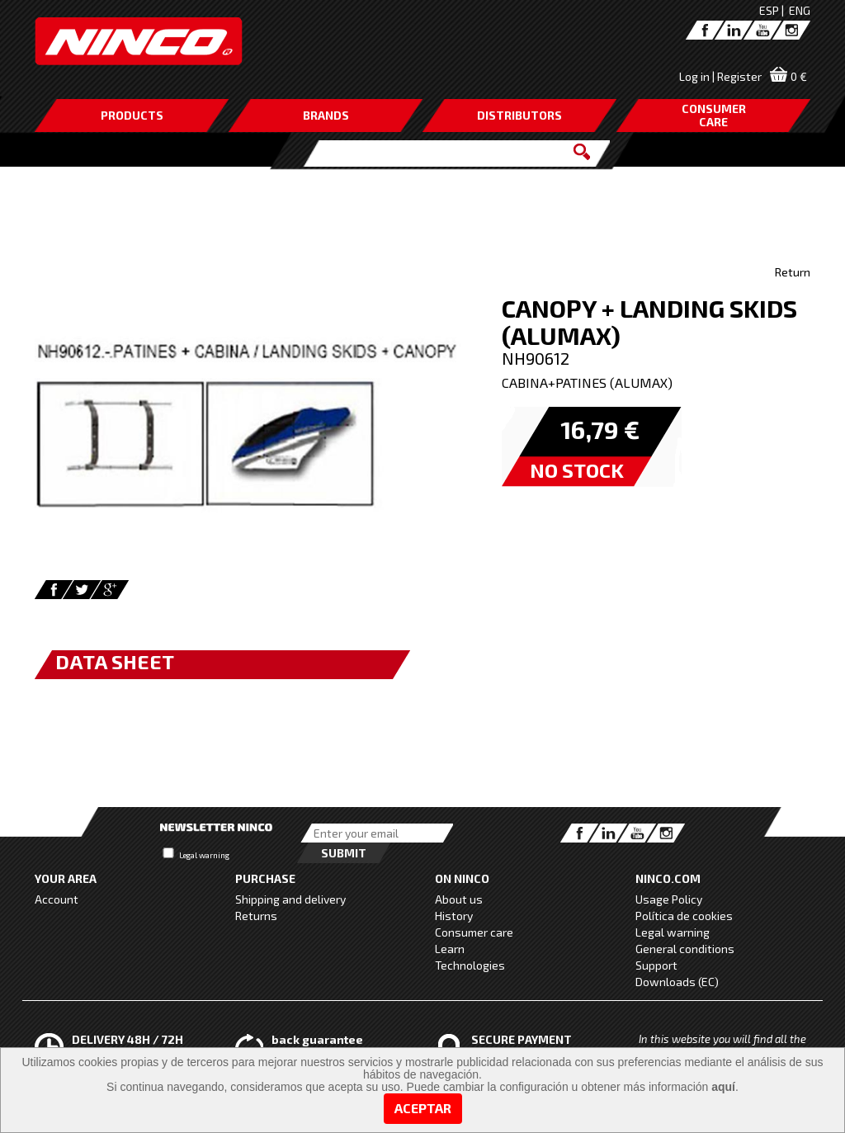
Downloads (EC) (677, 982)
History (454, 916)
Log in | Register (720, 76)
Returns (256, 916)
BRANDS (326, 115)
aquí (723, 1086)
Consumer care (474, 932)
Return (792, 272)
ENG (799, 10)
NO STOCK (577, 470)
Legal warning (204, 855)
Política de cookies (684, 916)
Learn (450, 949)
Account (56, 899)
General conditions (684, 949)
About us (459, 899)
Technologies (470, 965)
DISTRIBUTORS (519, 115)
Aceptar (422, 1108)
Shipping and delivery (290, 899)
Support (656, 965)
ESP (769, 10)
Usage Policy (668, 899)
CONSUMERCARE (714, 115)
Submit (343, 853)
